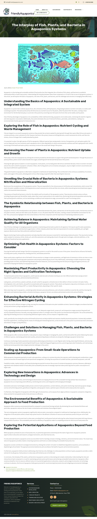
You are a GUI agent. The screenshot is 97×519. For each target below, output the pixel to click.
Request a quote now (59, 505)
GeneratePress (15, 514)
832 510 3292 (89, 2)
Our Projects (67, 9)
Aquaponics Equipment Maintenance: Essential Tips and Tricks (20, 470)
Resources (80, 10)
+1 (54, 488)
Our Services (56, 9)
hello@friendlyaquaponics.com (14, 2)
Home (37, 9)
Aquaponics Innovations (11, 467)
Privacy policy (88, 514)
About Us (46, 10)
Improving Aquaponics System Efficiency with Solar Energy (20, 469)
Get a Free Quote (42, 12)
